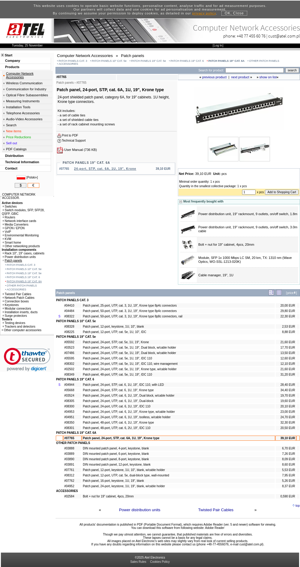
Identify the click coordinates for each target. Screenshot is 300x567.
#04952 (69, 486)
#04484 (69, 311)
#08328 (69, 326)
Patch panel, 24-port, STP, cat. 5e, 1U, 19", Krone (116, 342)
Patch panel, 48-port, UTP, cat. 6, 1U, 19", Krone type (118, 422)
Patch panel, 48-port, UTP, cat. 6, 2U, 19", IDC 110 (116, 428)
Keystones (11, 305)
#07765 (69, 438)
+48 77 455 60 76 (251, 36)
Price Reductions (18, 137)
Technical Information (22, 162)
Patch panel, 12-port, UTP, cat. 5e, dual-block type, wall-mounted (126, 475)
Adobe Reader (214, 528)
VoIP (7, 231)
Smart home (12, 242)
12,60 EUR (287, 358)
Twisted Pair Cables (215, 510)
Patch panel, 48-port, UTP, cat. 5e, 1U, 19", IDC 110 (117, 374)
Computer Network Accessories (20, 75)
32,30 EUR (287, 422)
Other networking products (21, 246)
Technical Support (74, 140)
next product (240, 77)
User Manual (73, 150)
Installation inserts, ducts (20, 312)
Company (12, 60)
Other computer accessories (21, 330)
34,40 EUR (287, 390)
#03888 (69, 448)
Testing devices (14, 323)
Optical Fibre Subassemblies (27, 95)
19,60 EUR (287, 401)
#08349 (69, 374)
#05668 (69, 390)
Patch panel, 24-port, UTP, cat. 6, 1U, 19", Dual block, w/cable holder (128, 395)
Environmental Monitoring (21, 235)
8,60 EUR (288, 464)
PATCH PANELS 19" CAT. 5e (148, 60)
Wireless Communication (24, 83)
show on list (268, 77)
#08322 (69, 316)
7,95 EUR (288, 475)
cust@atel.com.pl (284, 36)
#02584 (69, 496)
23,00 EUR (287, 411)
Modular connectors (17, 308)
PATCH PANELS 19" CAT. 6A (226, 60)
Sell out (11, 143)
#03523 (69, 347)
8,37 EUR (288, 486)
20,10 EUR (287, 406)
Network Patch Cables (18, 297)
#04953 (69, 411)
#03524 (69, 395)
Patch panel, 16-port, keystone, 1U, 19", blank (113, 480)
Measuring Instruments (23, 101)
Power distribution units (139, 510)
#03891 (69, 464)
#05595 (69, 358)
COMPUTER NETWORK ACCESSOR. (18, 196)
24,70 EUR (287, 417)
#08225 (69, 332)
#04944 (69, 384)
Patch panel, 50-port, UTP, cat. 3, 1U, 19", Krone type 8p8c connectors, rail (132, 316)
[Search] (254, 70)
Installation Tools (18, 107)
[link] (27, 359)
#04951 (69, 417)
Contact (11, 168)
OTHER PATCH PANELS (264, 60)
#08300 (69, 406)
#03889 (69, 453)
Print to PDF (70, 135)
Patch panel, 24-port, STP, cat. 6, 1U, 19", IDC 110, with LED (123, 384)
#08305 (69, 401)
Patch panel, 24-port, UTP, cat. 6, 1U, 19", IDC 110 (116, 406)
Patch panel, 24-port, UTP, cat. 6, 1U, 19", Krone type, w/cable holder (129, 411)
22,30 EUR (287, 316)
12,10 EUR (287, 363)
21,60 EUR (287, 342)
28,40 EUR (287, 384)
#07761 (69, 470)
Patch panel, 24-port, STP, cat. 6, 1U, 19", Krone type (118, 390)
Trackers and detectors (19, 326)
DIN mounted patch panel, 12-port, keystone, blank (117, 464)
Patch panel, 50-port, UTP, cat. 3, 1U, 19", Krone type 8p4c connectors (130, 311)
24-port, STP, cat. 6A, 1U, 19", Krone (105, 168)
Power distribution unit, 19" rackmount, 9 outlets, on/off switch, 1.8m (247, 214)
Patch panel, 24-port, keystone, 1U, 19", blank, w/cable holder (124, 486)
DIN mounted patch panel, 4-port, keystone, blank (116, 448)
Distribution (14, 156)
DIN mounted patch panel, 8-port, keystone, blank (116, 459)
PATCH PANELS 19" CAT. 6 (187, 60)
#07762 (69, 480)
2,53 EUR (288, 326)
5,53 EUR (288, 470)
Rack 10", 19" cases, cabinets (23, 253)
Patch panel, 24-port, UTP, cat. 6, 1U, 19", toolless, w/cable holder (126, 417)
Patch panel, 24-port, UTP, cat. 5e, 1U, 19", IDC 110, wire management (130, 363)
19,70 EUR (287, 395)
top (298, 505)
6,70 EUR (288, 448)
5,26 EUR (288, 480)
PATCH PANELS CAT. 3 (72, 60)
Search (11, 125)
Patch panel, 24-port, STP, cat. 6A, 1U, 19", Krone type (121, 438)
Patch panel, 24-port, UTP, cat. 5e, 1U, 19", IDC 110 (117, 358)
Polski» (32, 177)
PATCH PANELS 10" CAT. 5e (109, 60)
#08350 (69, 422)
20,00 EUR (287, 305)
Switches (10, 206)
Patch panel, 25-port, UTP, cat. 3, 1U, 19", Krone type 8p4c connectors (130, 305)
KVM (7, 239)
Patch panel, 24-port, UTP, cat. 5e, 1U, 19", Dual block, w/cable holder (129, 347)
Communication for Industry (26, 89)
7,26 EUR (288, 453)
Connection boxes (16, 301)
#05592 (69, 342)
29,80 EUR (287, 311)
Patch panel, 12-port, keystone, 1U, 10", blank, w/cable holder (124, 470)
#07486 (69, 353)
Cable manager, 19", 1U (215, 275)
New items (13, 131)
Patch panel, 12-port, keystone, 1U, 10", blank (113, 326)
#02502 (69, 369)
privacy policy (204, 13)
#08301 (69, 428)
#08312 (69, 475)
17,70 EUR (287, 347)
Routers (9, 217)
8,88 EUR (288, 332)
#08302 (69, 363)
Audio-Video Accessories (24, 119)
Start (8, 55)
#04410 (69, 305)
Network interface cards (19, 221)
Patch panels (12, 260)
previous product (214, 77)
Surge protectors (15, 315)
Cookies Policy (160, 561)
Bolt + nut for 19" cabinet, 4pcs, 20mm (226, 244)
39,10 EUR (287, 438)
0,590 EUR (287, 496)
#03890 (69, 459)
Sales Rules (138, 561)
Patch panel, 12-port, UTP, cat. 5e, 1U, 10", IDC (114, 332)
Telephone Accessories (23, 113)
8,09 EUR (288, 459)
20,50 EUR (287, 428)
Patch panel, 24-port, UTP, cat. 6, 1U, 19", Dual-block (118, 401)
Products (12, 67)
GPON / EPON (14, 228)
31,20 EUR (287, 374)
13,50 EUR (287, 353)
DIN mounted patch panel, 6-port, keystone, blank (116, 453)
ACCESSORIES (68, 63)
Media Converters (15, 224)
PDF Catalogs (16, 149)
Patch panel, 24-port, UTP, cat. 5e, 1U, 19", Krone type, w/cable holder (129, 369)
